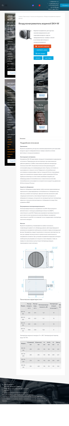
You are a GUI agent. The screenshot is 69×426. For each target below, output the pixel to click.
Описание (23, 138)
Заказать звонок (42, 127)
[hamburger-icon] (6, 5)
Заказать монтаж (42, 95)
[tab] (23, 138)
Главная (21, 16)
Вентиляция (27, 16)
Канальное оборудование (38, 16)
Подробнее (13, 73)
